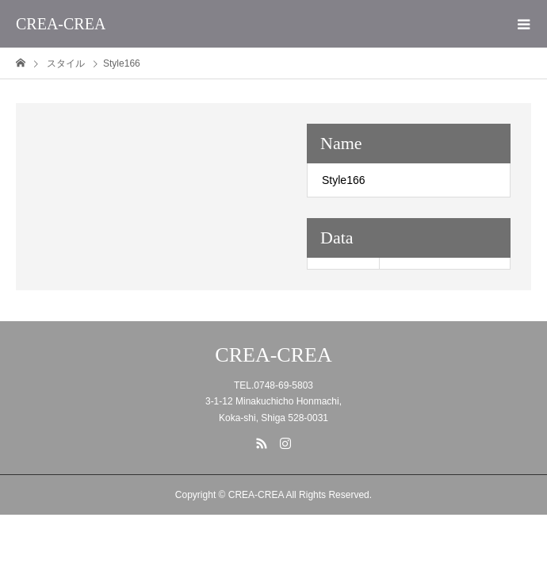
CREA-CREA (60, 24)
